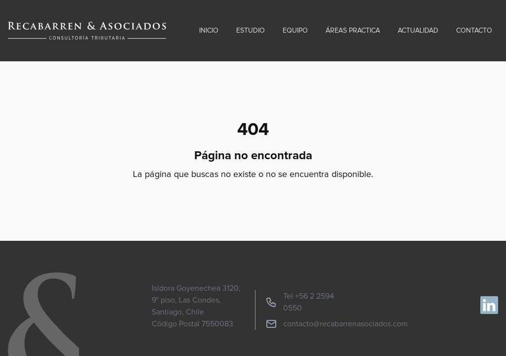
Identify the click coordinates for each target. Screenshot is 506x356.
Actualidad (418, 30)
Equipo (295, 30)
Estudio (250, 30)
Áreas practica (353, 30)
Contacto (474, 30)
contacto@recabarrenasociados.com (336, 324)
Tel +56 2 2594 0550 (299, 302)
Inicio (208, 30)
